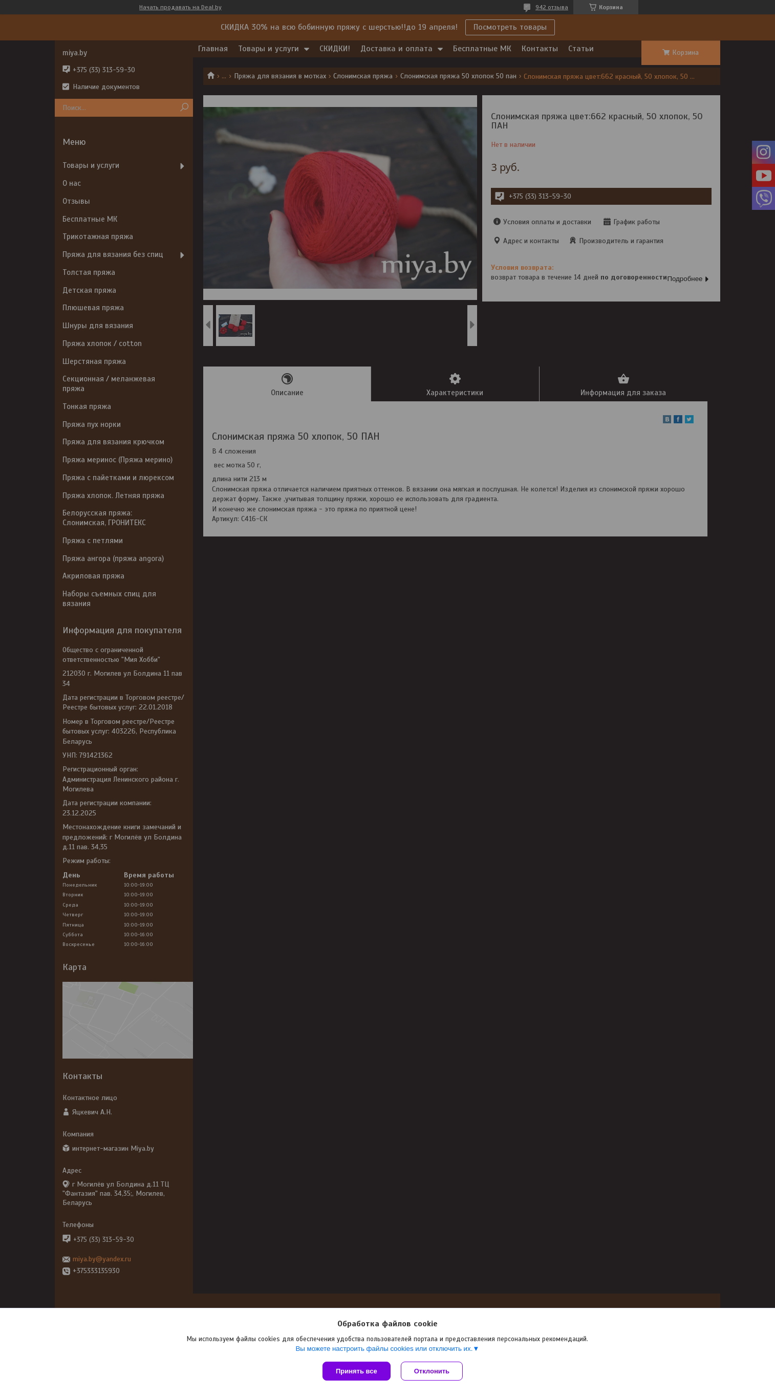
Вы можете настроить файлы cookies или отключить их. (383, 1348)
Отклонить (431, 1371)
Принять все (356, 1371)
